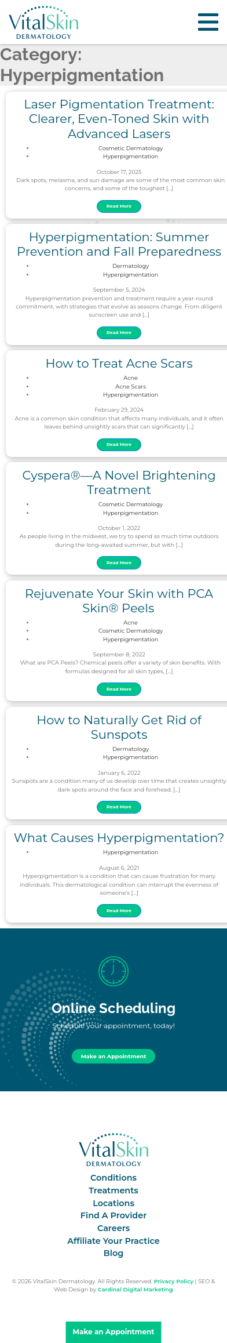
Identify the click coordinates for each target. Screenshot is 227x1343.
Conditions (113, 1178)
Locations (113, 1203)
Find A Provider (113, 1215)
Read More (119, 206)
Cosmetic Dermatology (130, 148)
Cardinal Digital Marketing (135, 1289)
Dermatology (130, 266)
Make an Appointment (114, 1056)
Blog (113, 1253)
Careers (113, 1228)
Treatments (113, 1190)
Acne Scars (130, 386)
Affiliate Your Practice (113, 1241)
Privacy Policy (173, 1281)
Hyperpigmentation (131, 156)
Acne (130, 378)
